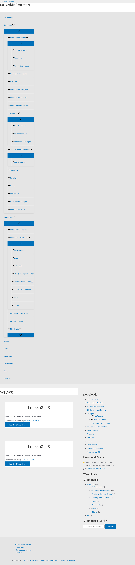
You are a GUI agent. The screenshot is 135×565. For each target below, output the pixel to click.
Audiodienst (9, 217)
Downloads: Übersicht (17, 74)
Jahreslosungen (18, 162)
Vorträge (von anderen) (21, 289)
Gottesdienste (18, 250)
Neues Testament (19, 134)
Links (6, 349)
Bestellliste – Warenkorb (18, 313)
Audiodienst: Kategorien (19, 237)
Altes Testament (19, 126)
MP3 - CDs (96, 505)
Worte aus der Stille (16, 209)
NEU (88, 515)
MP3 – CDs (17, 266)
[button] (13, 25)
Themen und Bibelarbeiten (20, 149)
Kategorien (91, 484)
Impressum (8, 356)
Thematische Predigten (21, 142)
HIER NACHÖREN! (28, 460)
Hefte (15, 297)
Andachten (13, 170)
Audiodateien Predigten (18, 89)
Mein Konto (14, 329)
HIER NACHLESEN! (32, 420)
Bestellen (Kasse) (15, 321)
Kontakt (7, 379)
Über (5, 371)
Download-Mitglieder (18, 37)
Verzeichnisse (14, 194)
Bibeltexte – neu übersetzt (19, 105)
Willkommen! (9, 17)
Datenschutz (8, 364)
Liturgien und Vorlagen (17, 201)
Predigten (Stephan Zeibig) (23, 274)
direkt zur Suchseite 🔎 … (97, 468)
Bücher (15, 305)
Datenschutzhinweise (24, 550)
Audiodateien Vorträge (17, 97)
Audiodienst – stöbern (17, 229)
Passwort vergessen (20, 66)
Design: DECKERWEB (67, 560)
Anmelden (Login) (19, 50)
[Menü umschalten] (19, 31)
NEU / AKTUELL (14, 82)
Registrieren (17, 58)
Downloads (9, 25)
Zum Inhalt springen (7, 1)
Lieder (11, 186)
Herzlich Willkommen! (23, 544)
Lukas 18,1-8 (39, 407)
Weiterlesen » (17, 425)
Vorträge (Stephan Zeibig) (22, 282)
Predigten (14, 113)
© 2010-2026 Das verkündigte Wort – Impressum (40, 560)
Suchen (6, 341)
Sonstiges (12, 178)
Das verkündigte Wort (15, 5)
